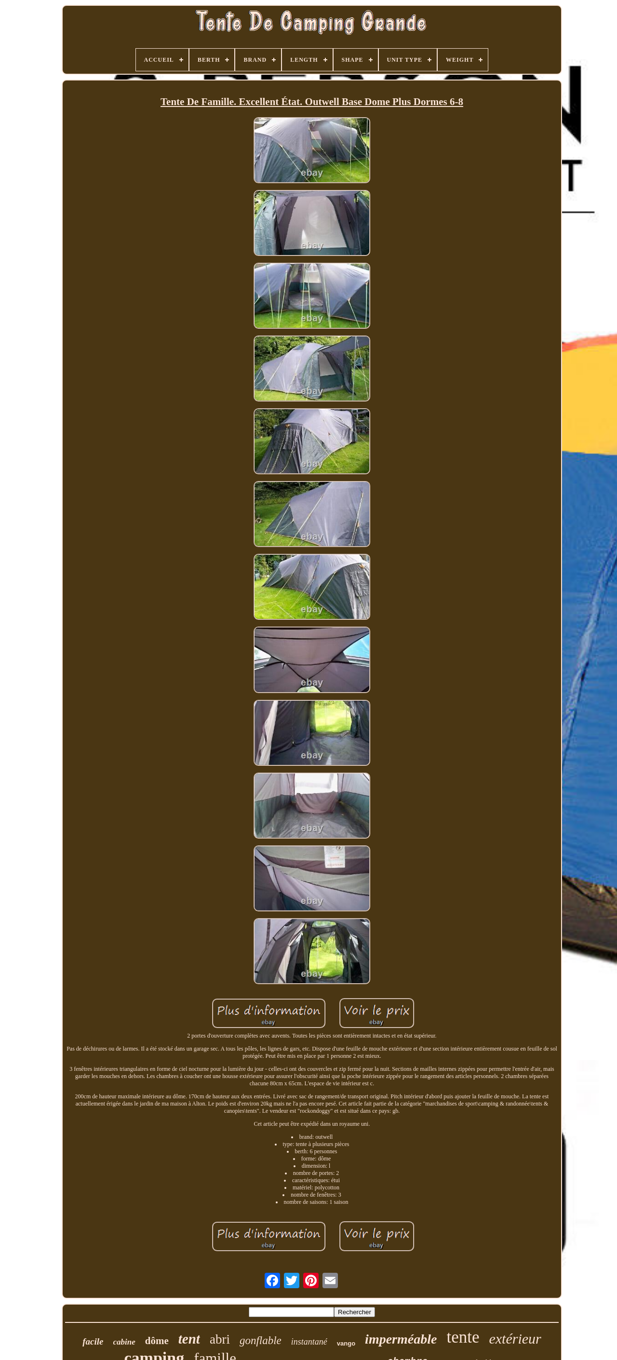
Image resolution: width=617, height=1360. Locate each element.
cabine (124, 1342)
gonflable (261, 1340)
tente (462, 1337)
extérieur (515, 1339)
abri (220, 1339)
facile (92, 1341)
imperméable (401, 1339)
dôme (157, 1341)
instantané (309, 1342)
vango (346, 1343)
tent (189, 1339)
